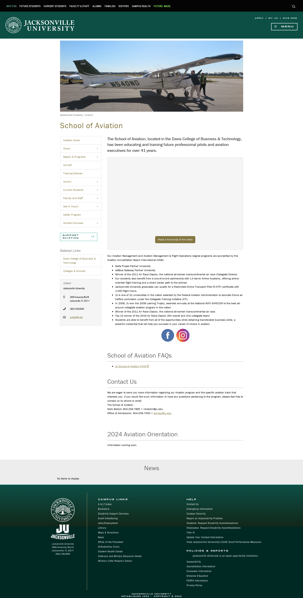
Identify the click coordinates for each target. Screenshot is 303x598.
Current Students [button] (82, 191)
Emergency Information (200, 509)
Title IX (191, 532)
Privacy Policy (194, 585)
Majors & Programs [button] (82, 158)
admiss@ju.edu (162, 413)
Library (102, 527)
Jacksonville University (71, 114)
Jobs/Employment (108, 523)
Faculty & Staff (79, 6)
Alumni (97, 6)
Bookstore (103, 509)
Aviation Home (71, 140)
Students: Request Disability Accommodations (212, 523)
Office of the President (110, 542)
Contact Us (193, 504)
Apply (259, 18)
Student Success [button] (82, 224)
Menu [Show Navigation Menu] (284, 26)
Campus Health (141, 6)
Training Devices (72, 173)
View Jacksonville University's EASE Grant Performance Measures (224, 542)
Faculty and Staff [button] (82, 199)
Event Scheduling (108, 518)
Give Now (290, 18)
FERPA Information (197, 580)
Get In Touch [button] (82, 207)
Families (110, 6)
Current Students (55, 6)
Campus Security (196, 513)
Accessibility (194, 561)
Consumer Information (199, 571)
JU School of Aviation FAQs (130, 366)
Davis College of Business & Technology (79, 260)
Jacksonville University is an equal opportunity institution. (225, 555)
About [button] (82, 149)
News (101, 537)
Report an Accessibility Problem (205, 518)
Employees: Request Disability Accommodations (214, 527)
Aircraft (67, 165)
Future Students (30, 6)
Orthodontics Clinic (109, 546)
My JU (273, 18)
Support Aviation (79, 237)
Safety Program (72, 214)
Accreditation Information (201, 566)
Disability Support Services (113, 513)
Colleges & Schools (74, 271)
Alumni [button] (82, 183)
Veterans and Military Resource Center (120, 556)
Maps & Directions (108, 532)
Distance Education (197, 576)
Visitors (124, 6)
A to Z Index (105, 504)
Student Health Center (110, 551)
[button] (294, 7)
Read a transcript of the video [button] (175, 239)
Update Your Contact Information (205, 537)
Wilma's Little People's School (115, 561)
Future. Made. (162, 6)
